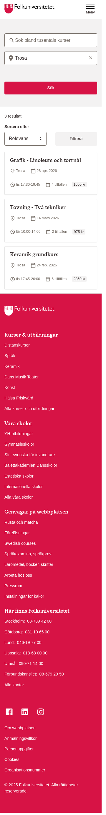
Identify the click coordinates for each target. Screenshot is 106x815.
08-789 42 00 (39, 620)
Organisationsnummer (24, 770)
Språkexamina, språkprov (28, 554)
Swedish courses (20, 543)
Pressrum (13, 585)
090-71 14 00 (31, 663)
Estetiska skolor (19, 476)
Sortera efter (16, 126)
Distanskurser (17, 345)
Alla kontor (14, 685)
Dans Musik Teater (21, 377)
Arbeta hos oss (18, 575)
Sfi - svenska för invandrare (29, 454)
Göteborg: (13, 632)
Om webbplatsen (20, 728)
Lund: (9, 642)
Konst (9, 387)
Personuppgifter (19, 749)
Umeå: (10, 663)
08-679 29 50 (51, 673)
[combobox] (50, 58)
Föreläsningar (17, 532)
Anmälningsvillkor (20, 738)
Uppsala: (12, 653)
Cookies (11, 759)
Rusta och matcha (21, 522)
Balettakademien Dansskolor (30, 465)
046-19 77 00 (29, 642)
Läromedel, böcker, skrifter (28, 564)
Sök (50, 87)
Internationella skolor (23, 486)
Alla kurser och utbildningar (29, 408)
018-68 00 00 (35, 652)
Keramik (12, 366)
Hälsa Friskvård (18, 398)
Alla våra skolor (18, 497)
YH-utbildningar (18, 433)
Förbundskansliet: (20, 674)
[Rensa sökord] (90, 57)
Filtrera (76, 138)
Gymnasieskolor (19, 444)
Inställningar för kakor (24, 596)
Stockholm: (14, 621)
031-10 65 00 (37, 631)
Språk (9, 355)
